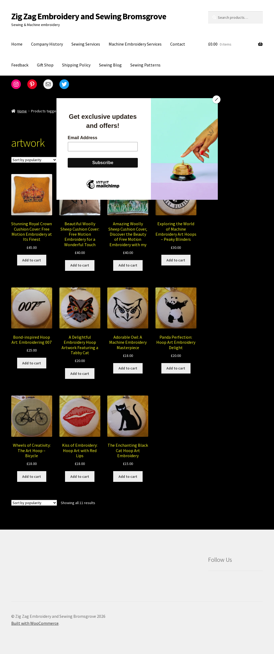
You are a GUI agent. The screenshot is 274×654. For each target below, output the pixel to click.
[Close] (216, 99)
